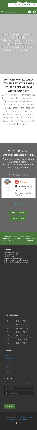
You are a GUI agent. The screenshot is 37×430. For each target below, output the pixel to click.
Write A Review (18, 218)
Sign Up (10, 406)
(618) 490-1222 (9, 256)
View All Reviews (18, 213)
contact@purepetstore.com (13, 258)
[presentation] (14, 398)
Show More (18, 195)
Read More (22, 124)
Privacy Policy (21, 417)
